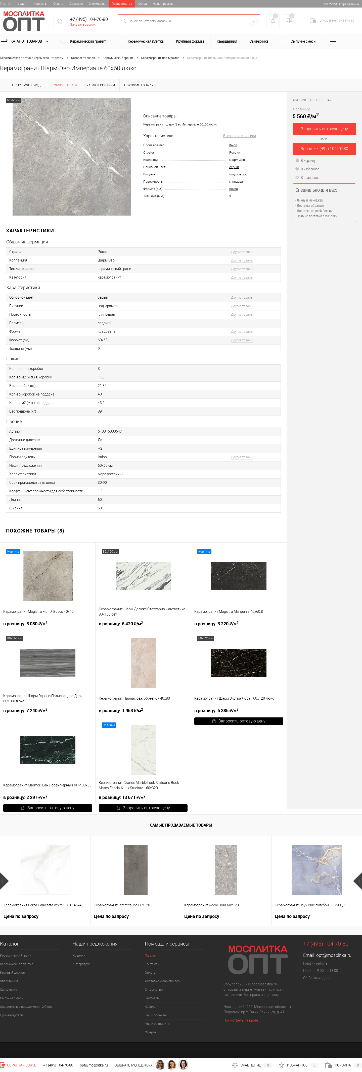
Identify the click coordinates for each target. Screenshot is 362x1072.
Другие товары (242, 252)
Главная (6, 4)
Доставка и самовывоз (162, 981)
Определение (349, 4)
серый (234, 167)
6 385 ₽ (216, 710)
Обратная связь (18, 1065)
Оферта (150, 1032)
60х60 (233, 189)
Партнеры (152, 998)
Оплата (58, 4)
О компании (97, 4)
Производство (122, 4)
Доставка (76, 4)
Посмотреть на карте (240, 1020)
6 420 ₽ (121, 623)
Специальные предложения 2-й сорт (27, 1007)
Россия (234, 152)
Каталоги (151, 1007)
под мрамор (238, 174)
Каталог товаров (25, 41)
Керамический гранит (83, 42)
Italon (233, 145)
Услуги (22, 4)
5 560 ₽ (306, 113)
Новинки (78, 955)
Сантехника (258, 41)
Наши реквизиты (157, 1024)
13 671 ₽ (122, 797)
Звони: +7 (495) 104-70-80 (324, 148)
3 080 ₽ (25, 623)
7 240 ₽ (25, 710)
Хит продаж (81, 964)
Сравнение (252, 1065)
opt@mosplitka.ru (333, 955)
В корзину (305, 160)
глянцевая (237, 181)
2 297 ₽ (25, 797)
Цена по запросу (21, 916)
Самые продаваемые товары (181, 825)
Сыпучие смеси (298, 41)
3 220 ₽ (216, 623)
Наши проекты (163, 4)
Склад (142, 4)
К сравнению (307, 177)
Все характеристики (239, 136)
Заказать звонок (83, 24)
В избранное (307, 168)
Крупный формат (190, 41)
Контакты (40, 4)
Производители (11, 1015)
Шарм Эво (237, 160)
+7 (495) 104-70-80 (89, 19)
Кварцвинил (227, 41)
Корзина (343, 1065)
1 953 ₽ (121, 710)
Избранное (299, 1065)
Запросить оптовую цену (238, 721)
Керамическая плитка (141, 42)
